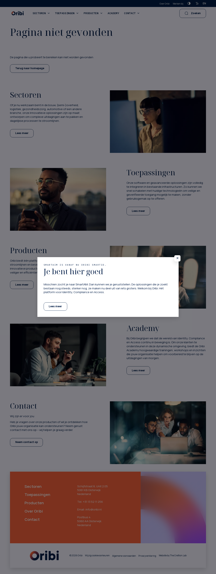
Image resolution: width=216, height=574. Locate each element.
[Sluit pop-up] (177, 258)
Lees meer (55, 306)
